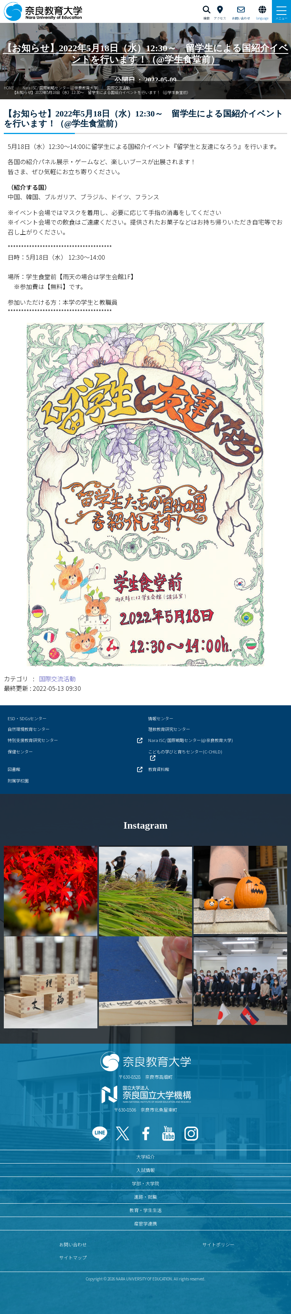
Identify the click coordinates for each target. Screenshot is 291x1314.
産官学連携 (145, 1223)
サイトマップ (73, 1257)
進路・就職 (145, 1196)
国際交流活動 (118, 88)
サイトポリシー (218, 1244)
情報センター (160, 718)
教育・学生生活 (145, 1210)
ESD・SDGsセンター (27, 718)
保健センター (20, 751)
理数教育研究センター (169, 729)
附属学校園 (18, 780)
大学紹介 (145, 1156)
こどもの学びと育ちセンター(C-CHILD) (185, 751)
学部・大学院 (145, 1183)
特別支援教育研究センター (33, 740)
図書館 (14, 769)
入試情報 (145, 1170)
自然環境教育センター (29, 729)
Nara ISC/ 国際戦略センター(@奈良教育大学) (61, 88)
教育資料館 (158, 769)
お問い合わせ (73, 1244)
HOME (9, 88)
